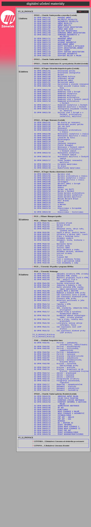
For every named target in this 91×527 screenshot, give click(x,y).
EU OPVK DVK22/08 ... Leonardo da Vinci (54, 159)
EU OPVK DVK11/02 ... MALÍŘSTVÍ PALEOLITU (55, 21)
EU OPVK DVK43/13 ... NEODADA (49, 492)
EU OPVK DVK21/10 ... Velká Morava (52, 103)
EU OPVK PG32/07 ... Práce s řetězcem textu (56, 275)
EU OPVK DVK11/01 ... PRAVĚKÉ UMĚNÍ (52, 18)
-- (85, 12)
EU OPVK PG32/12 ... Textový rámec (52, 289)
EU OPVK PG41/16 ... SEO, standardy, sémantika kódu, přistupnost (61, 361)
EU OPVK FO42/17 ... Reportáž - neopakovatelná (58, 449)
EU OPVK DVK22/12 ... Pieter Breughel (53, 168)
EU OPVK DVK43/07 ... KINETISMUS (51, 479)
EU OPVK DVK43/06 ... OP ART (49, 477)
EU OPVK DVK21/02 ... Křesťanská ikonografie (57, 83)
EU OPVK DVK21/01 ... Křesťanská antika (54, 80)
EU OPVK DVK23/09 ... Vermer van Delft (54, 220)
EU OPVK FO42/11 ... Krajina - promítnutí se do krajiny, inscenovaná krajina (61, 432)
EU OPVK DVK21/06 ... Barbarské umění (53, 92)
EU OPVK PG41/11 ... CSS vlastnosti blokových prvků (60, 346)
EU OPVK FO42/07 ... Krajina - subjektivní (56, 418)
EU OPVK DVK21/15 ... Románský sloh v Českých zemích (61, 114)
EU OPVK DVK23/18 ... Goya (48, 241)
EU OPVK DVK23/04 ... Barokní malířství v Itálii (59, 209)
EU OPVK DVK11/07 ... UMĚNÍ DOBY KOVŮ (53, 32)
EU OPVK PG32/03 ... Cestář (48, 264)
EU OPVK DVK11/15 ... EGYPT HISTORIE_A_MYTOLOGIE (59, 52)
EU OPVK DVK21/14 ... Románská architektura (56, 112)
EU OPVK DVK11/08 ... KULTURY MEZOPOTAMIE (55, 34)
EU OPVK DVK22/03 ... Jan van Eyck (52, 146)
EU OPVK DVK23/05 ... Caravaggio (51, 211)
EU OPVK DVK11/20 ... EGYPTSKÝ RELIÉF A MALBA (57, 63)
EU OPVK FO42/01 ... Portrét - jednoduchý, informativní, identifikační (60, 401)
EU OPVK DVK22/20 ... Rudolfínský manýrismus (57, 195)
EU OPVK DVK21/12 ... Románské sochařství (55, 107)
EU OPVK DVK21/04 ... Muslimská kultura (54, 87)
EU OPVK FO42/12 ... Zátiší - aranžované (55, 436)
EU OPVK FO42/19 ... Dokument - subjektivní (56, 454)
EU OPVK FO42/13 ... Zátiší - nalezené (54, 438)
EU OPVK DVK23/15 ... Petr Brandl (51, 234)
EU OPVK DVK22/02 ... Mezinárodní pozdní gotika (58, 144)
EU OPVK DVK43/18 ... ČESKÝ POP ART (52, 504)
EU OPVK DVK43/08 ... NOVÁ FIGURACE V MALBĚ (56, 481)
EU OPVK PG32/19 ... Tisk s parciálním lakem (57, 305)
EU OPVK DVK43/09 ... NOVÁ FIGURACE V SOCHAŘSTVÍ (59, 483)
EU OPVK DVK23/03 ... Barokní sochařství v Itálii (59, 207)
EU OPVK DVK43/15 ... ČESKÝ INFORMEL (53, 497)
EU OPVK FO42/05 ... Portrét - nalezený (54, 413)
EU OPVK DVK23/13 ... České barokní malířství (57, 229)
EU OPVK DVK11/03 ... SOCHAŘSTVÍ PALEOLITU (56, 23)
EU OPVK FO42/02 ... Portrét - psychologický (57, 404)
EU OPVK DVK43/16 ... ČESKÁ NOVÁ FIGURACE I (56, 499)
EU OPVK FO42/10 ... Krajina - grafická (54, 429)
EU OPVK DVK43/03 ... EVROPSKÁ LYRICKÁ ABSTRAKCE (59, 468)
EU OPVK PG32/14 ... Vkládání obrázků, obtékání (58, 293)
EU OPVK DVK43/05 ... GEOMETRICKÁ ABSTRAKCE (56, 474)
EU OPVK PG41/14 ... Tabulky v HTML (52, 355)
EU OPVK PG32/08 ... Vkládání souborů (53, 278)
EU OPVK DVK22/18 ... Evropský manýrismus (55, 191)
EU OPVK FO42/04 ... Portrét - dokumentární (56, 411)
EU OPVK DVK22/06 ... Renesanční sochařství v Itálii (61, 155)
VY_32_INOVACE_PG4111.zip (43, 393)
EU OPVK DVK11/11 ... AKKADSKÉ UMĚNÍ (53, 43)
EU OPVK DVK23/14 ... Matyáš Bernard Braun (56, 232)
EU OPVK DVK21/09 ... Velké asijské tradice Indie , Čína (60, 99)
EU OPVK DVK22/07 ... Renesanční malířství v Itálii (60, 157)
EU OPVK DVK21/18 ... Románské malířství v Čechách (60, 123)
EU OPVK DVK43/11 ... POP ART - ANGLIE (54, 488)
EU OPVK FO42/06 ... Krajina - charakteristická (58, 416)
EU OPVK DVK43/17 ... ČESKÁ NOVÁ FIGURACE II (57, 501)
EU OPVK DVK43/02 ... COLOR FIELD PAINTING (56, 465)
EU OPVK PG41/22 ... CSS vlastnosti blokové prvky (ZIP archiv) (59, 388)
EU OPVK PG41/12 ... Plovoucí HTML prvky (55, 348)
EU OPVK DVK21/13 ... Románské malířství (55, 110)
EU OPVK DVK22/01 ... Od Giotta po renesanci (57, 141)
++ (80, 12)
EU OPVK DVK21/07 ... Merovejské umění (54, 94)
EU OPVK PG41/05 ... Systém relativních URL (56, 330)
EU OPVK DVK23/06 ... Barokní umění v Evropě (57, 214)
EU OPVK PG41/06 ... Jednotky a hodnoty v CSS (57, 333)
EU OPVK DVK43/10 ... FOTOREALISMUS (52, 486)
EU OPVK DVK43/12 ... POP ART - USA (52, 490)
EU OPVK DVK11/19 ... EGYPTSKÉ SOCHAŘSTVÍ (55, 61)
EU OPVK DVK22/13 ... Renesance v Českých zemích (59, 171)
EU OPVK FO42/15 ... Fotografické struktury (56, 443)
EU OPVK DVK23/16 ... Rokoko (49, 236)
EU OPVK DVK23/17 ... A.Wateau (50, 238)
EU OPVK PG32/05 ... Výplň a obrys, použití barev (59, 271)
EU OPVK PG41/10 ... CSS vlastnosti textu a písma (59, 344)
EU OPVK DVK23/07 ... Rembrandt (50, 216)
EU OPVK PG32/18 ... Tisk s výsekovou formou (57, 302)
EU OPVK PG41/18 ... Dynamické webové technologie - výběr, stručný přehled (60, 370)
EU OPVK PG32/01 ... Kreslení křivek (53, 260)
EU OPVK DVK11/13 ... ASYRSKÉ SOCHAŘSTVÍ (55, 48)
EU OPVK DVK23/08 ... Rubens (49, 218)
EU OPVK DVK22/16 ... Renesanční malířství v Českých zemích (61, 183)
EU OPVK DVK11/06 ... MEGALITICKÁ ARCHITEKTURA (58, 30)
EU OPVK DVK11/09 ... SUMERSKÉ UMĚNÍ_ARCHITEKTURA (59, 36)
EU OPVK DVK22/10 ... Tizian (49, 164)
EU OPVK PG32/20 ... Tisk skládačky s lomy (56, 307)
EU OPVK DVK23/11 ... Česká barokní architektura (59, 225)
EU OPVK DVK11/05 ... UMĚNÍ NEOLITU (52, 27)
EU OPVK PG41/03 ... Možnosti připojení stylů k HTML (61, 324)
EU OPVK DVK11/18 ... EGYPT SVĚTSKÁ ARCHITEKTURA (59, 59)
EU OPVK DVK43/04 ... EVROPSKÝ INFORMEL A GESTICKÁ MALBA (60, 471)
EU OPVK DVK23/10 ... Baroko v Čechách (54, 223)
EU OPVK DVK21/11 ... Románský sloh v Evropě (57, 105)
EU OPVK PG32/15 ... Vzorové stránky (53, 296)
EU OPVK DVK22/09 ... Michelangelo (52, 162)
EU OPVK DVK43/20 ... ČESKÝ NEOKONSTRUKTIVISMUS (58, 508)
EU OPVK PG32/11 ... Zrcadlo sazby (52, 287)
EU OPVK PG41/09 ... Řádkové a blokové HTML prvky (59, 342)
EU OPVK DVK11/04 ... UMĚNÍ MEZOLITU (53, 25)
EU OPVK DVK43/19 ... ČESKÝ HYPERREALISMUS (56, 506)
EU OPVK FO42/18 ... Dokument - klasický (55, 452)
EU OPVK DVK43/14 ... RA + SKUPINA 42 (53, 495)
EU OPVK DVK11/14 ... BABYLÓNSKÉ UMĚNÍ (54, 50)
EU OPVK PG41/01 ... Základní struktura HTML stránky (61, 319)
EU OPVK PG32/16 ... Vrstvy (48, 298)
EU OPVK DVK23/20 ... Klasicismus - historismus (58, 247)
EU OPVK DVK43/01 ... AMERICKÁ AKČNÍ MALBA (56, 463)
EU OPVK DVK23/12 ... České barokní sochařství (58, 227)
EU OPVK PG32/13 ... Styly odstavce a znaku (56, 291)
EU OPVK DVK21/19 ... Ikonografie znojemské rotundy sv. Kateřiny (60, 126)
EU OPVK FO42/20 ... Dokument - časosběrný (56, 456)
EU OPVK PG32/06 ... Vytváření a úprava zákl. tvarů (60, 273)
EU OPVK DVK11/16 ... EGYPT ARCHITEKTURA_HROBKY (58, 54)
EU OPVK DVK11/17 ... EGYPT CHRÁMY (52, 57)
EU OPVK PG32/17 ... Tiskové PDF (51, 300)
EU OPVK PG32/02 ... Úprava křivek (52, 262)
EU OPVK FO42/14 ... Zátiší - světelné (54, 440)
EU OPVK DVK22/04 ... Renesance (50, 148)
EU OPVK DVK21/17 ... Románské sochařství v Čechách (60, 121)
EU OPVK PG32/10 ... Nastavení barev (53, 284)
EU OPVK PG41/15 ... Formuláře (50, 357)
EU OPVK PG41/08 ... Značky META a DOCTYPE (56, 339)
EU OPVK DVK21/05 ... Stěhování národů (54, 89)
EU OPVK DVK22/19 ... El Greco (50, 193)
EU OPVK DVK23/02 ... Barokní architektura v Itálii (60, 205)
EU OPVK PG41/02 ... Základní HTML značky (55, 321)
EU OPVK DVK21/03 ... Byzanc (49, 85)
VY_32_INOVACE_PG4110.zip (43, 391)
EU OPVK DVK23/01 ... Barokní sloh (52, 202)
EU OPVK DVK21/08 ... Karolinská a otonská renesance (61, 96)
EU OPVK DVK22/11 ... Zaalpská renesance (55, 166)
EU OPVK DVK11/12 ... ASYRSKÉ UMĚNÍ (52, 45)
